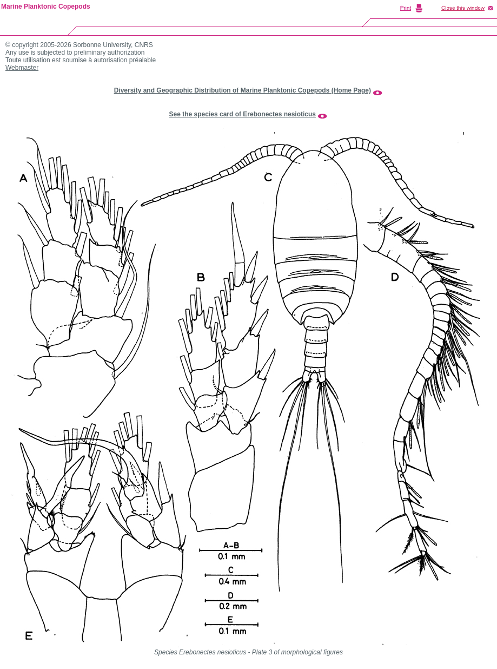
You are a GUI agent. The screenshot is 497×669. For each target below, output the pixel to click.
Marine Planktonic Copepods (45, 6)
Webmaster (21, 67)
